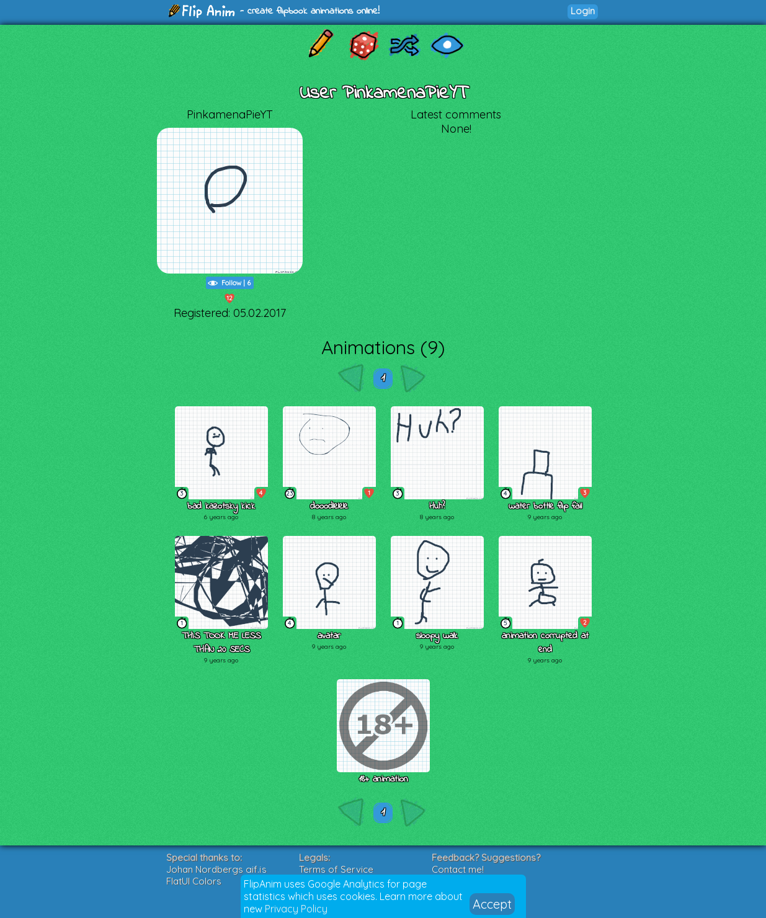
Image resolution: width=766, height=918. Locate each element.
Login (583, 11)
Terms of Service (336, 869)
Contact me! (458, 869)
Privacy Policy (296, 908)
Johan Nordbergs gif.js (216, 869)
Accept (492, 904)
